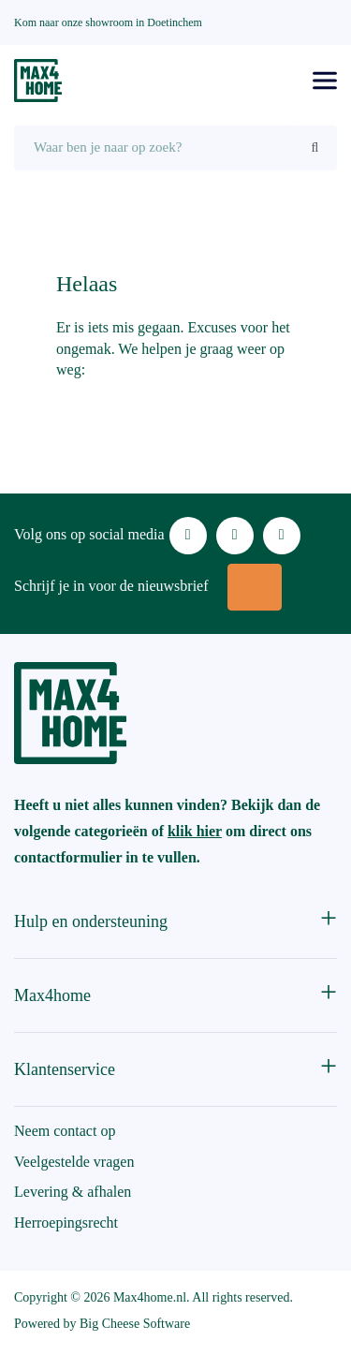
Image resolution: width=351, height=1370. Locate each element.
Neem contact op (64, 1131)
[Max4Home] (38, 80)
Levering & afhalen (72, 1192)
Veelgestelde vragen (74, 1162)
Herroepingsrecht (66, 1222)
